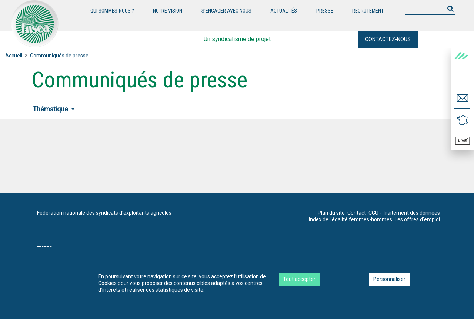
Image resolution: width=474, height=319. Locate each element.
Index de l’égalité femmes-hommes (350, 219)
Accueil (13, 55)
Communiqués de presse (59, 55)
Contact (356, 213)
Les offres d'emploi (417, 219)
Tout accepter (299, 279)
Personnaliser (389, 279)
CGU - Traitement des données (404, 213)
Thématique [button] (51, 109)
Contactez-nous (388, 39)
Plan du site (331, 213)
